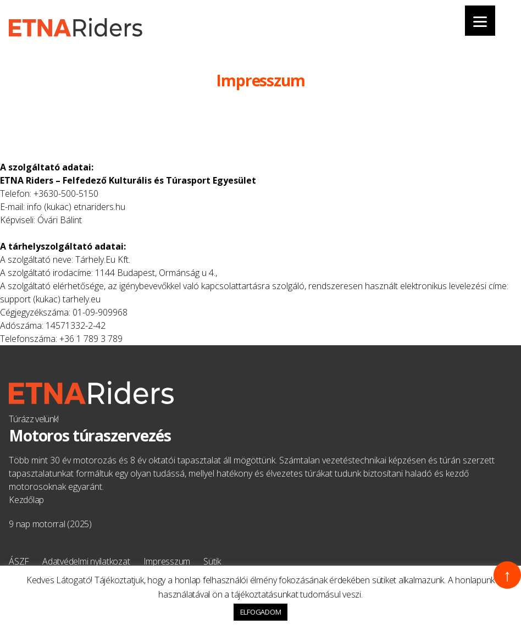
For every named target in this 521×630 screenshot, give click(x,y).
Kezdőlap (26, 500)
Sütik (212, 561)
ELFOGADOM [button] (260, 612)
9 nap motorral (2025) (50, 524)
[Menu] (480, 20)
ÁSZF (19, 561)
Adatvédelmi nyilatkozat (86, 561)
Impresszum (167, 561)
